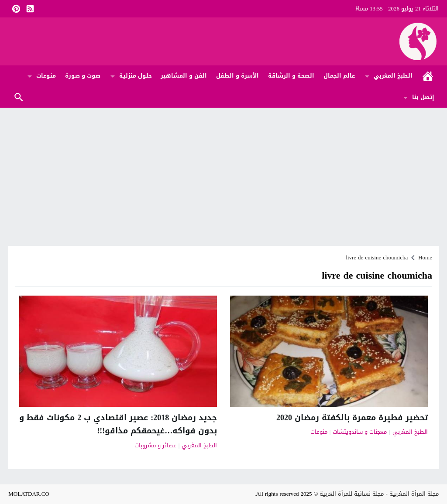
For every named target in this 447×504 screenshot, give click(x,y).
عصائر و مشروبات (155, 446)
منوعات (46, 75)
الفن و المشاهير (184, 75)
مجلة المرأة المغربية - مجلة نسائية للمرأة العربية (379, 493)
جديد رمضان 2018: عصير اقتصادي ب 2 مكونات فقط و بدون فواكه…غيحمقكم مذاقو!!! (118, 424)
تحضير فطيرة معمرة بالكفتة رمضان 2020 (352, 417)
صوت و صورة (82, 75)
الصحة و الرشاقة (291, 75)
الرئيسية (428, 76)
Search (18, 97)
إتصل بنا (423, 97)
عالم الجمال (339, 75)
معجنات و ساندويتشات (360, 432)
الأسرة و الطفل (237, 75)
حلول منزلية (135, 75)
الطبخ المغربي (393, 75)
